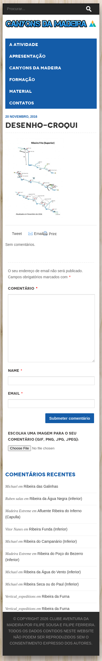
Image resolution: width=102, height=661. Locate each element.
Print (52, 234)
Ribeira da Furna (55, 596)
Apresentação (27, 56)
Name (13, 370)
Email (38, 233)
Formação (22, 79)
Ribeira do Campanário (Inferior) (50, 541)
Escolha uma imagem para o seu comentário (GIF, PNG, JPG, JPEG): (43, 436)
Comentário (23, 288)
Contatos (21, 103)
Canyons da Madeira (35, 68)
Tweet (17, 233)
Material (20, 91)
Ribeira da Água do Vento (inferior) (52, 572)
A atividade (23, 44)
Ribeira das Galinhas (41, 486)
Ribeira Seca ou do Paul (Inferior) (51, 584)
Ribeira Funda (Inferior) (48, 529)
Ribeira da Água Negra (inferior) (55, 498)
